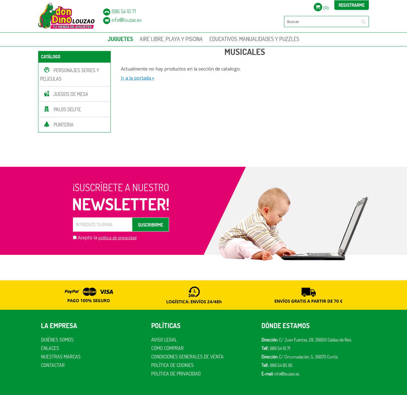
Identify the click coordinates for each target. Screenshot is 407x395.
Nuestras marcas (61, 356)
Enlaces (50, 348)
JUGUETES (120, 38)
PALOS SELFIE (67, 109)
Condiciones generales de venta (187, 356)
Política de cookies (172, 365)
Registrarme (352, 5)
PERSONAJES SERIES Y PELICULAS (69, 74)
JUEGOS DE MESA (70, 94)
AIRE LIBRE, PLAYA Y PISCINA (171, 38)
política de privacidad (117, 237)
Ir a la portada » (137, 78)
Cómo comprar (167, 348)
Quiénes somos (57, 339)
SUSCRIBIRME (150, 225)
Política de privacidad (176, 373)
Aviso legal (164, 339)
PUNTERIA (63, 124)
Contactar (53, 365)
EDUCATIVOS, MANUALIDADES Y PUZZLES (254, 38)
